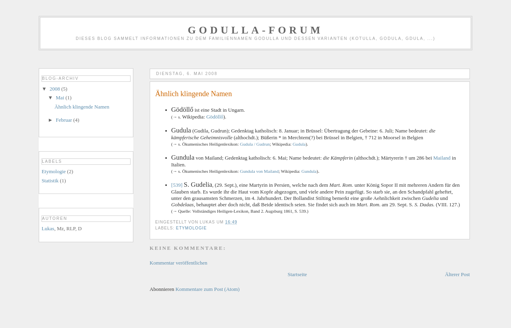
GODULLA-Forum (255, 30)
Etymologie (191, 228)
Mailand (441, 158)
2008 (55, 89)
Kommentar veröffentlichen (179, 263)
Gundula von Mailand (259, 171)
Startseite (297, 274)
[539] (176, 185)
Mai (60, 98)
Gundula (309, 171)
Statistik (50, 181)
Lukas (48, 228)
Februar (64, 120)
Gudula (299, 144)
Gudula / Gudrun (255, 144)
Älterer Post (457, 274)
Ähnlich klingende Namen (82, 107)
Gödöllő (215, 117)
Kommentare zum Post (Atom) (207, 289)
